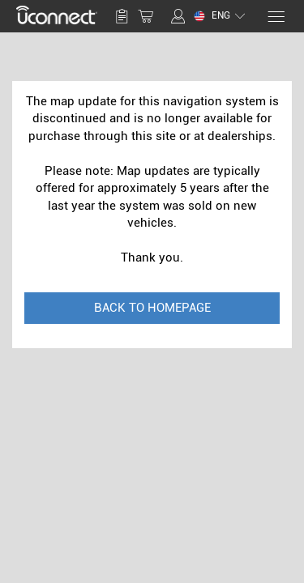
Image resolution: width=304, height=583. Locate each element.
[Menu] (275, 16)
